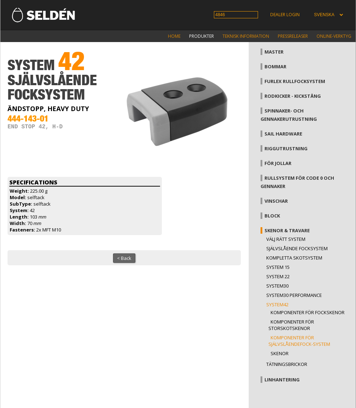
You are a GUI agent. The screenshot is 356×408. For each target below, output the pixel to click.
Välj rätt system (285, 239)
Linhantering (282, 379)
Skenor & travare (287, 230)
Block (272, 215)
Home (174, 36)
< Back (124, 258)
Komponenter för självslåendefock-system (299, 340)
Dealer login (285, 15)
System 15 (278, 267)
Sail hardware (283, 133)
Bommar (275, 66)
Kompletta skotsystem (294, 258)
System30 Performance (294, 295)
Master (274, 52)
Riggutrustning (286, 148)
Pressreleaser (293, 36)
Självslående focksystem (297, 248)
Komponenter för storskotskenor (291, 324)
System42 (277, 304)
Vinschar (276, 201)
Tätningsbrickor (286, 364)
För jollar (277, 163)
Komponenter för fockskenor (308, 312)
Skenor (280, 353)
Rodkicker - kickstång (292, 96)
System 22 (278, 276)
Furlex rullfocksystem (294, 81)
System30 (277, 286)
